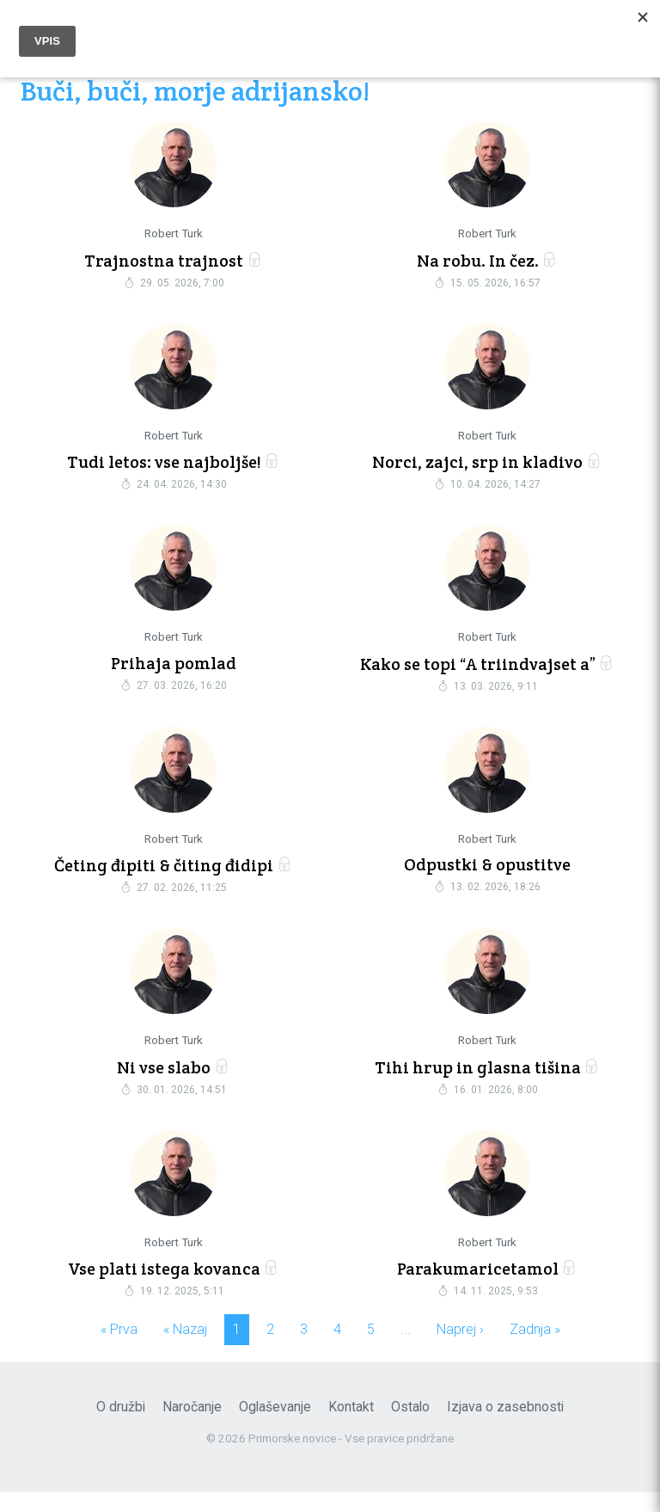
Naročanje (192, 1426)
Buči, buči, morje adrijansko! (195, 92)
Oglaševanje (275, 1426)
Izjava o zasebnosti (505, 1426)
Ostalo (410, 1426)
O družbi (120, 1426)
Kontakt (351, 1426)
